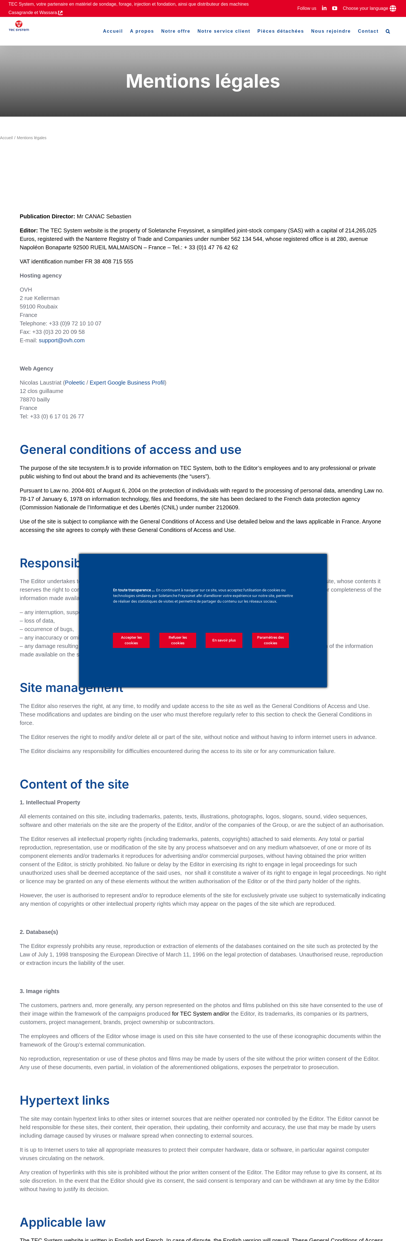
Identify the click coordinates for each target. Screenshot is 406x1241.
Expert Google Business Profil (127, 382)
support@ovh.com (62, 340)
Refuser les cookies (178, 640)
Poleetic (75, 382)
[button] (388, 31)
